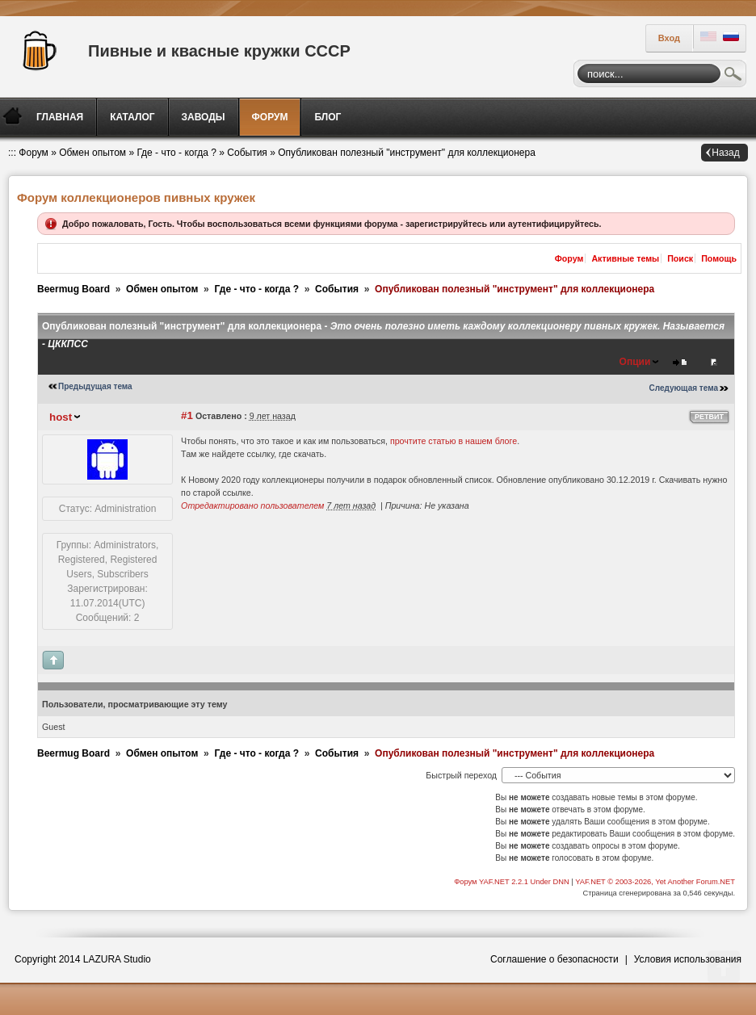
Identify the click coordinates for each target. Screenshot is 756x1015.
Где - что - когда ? (176, 152)
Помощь (719, 258)
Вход (669, 38)
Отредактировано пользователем (252, 505)
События (247, 152)
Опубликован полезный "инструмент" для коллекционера (407, 152)
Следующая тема (683, 388)
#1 (187, 415)
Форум (33, 152)
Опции (635, 361)
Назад (725, 152)
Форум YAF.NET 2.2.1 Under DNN (512, 882)
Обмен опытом (92, 152)
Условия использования (687, 959)
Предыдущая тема (95, 386)
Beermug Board (73, 289)
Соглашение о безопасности (554, 959)
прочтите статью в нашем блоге (453, 441)
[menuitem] (61, 117)
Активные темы (625, 258)
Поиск (733, 76)
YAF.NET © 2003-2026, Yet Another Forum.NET (655, 882)
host (60, 417)
